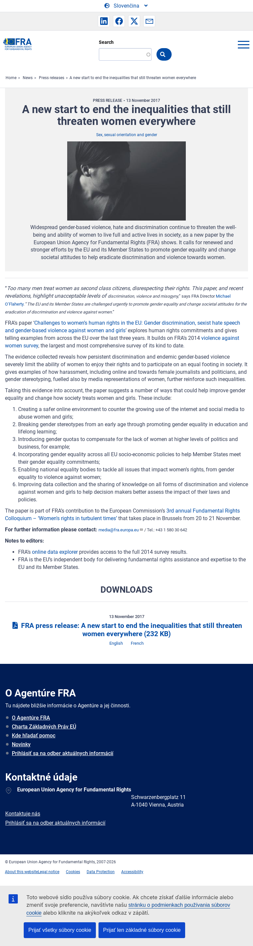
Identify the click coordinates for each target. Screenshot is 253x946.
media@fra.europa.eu (120, 529)
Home (11, 77)
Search (106, 42)
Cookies (73, 872)
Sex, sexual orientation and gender (126, 135)
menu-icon (243, 44)
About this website (21, 872)
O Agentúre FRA (31, 718)
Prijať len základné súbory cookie (142, 930)
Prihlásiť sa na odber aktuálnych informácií (62, 753)
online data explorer (55, 552)
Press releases (51, 77)
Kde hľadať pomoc (33, 735)
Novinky (21, 744)
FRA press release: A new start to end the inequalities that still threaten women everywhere (126, 630)
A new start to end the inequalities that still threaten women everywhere (133, 77)
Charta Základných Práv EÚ (44, 727)
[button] (104, 21)
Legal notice (48, 872)
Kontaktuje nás (22, 814)
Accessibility (132, 872)
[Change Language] (126, 6)
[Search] (125, 54)
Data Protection (101, 872)
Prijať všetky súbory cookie (59, 930)
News (28, 77)
